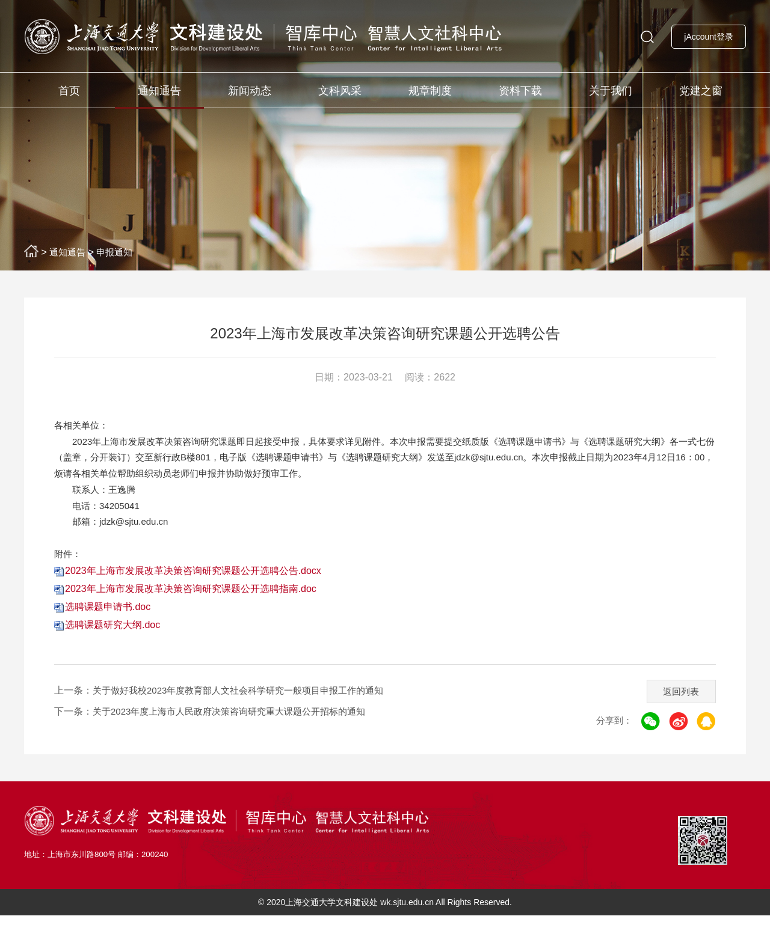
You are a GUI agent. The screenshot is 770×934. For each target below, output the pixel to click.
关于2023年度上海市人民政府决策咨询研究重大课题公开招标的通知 (238, 729)
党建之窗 (700, 91)
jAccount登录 (708, 36)
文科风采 (340, 91)
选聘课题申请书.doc (107, 625)
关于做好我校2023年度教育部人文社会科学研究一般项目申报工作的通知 (248, 708)
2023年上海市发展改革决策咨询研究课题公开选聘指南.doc (190, 607)
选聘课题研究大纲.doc (112, 643)
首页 (69, 91)
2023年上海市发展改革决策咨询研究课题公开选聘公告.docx (193, 589)
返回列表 (678, 706)
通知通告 (159, 91)
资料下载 (520, 91)
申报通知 (119, 252)
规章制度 (430, 91)
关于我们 (610, 91)
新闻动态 (249, 91)
